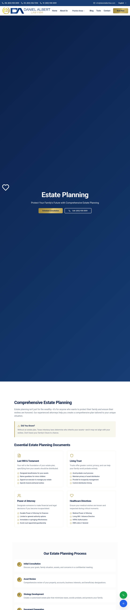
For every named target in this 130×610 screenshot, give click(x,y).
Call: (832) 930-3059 (78, 211)
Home (54, 11)
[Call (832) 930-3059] (123, 595)
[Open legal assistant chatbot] (123, 603)
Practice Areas (78, 11)
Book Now (120, 11)
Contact (107, 11)
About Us (64, 11)
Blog (91, 11)
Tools (98, 11)
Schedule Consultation (50, 211)
